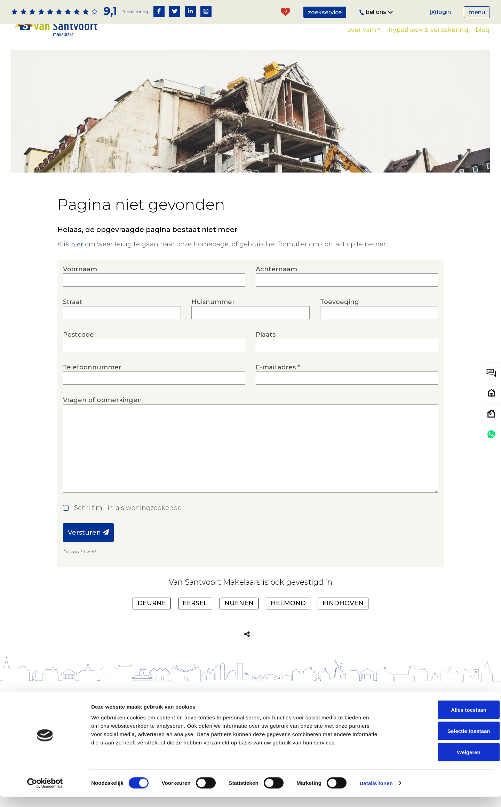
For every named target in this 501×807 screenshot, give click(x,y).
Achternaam (347, 276)
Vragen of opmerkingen (250, 444)
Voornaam (154, 276)
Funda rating (135, 11)
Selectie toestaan (443, 741)
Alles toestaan (443, 720)
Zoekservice (325, 12)
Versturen (88, 532)
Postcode (154, 341)
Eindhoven (343, 603)
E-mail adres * (347, 374)
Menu (477, 12)
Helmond (288, 603)
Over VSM (361, 29)
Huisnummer (250, 308)
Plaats (347, 341)
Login (440, 12)
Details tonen (375, 793)
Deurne (151, 603)
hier (77, 244)
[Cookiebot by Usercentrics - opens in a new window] (45, 793)
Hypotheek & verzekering (428, 29)
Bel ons (376, 12)
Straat (122, 308)
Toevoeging (379, 308)
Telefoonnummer (154, 374)
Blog (483, 29)
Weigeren (442, 762)
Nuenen (239, 603)
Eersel (195, 603)
